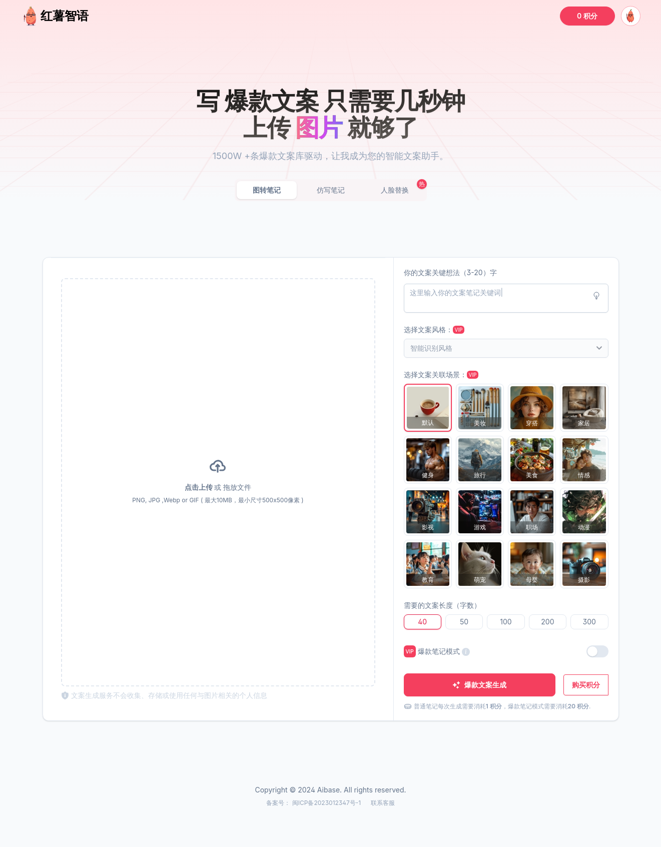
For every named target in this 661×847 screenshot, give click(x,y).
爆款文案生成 (479, 684)
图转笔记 (267, 190)
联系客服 (383, 802)
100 (505, 621)
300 (589, 621)
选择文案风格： (434, 329)
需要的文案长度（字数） (442, 605)
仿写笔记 (331, 190)
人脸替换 (395, 190)
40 (422, 621)
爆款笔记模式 (437, 651)
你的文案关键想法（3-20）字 (450, 272)
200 (547, 621)
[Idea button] (596, 296)
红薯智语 (55, 16)
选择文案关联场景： (441, 374)
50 (464, 621)
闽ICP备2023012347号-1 (327, 802)
